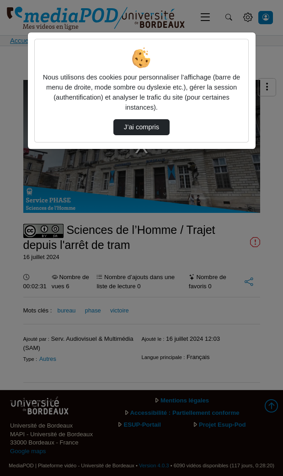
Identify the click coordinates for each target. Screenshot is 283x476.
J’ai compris (141, 127)
